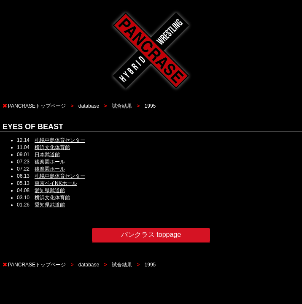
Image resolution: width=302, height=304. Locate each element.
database (88, 106)
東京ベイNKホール (56, 183)
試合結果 (122, 106)
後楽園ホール (50, 162)
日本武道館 (47, 154)
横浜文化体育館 (52, 147)
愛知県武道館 (50, 190)
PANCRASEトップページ (37, 106)
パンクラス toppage (151, 234)
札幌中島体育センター (60, 140)
